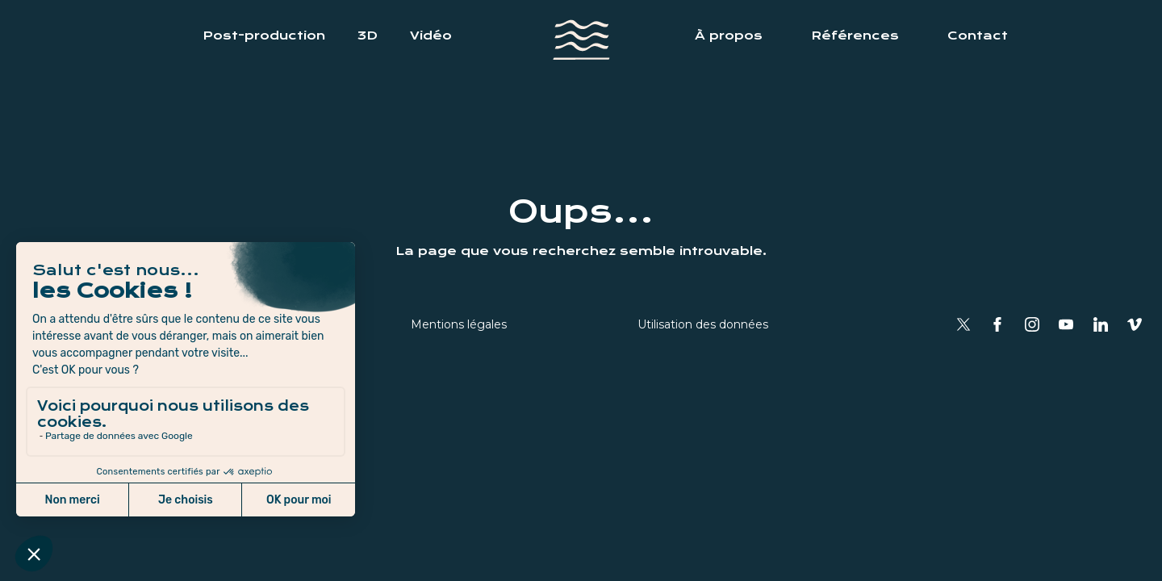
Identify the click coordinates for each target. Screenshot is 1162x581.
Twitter (963, 324)
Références (855, 35)
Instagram (1032, 324)
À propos (729, 35)
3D (367, 35)
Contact (977, 35)
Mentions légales (459, 324)
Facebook (997, 324)
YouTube (1066, 324)
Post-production (264, 35)
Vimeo (1134, 324)
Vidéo (431, 35)
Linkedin (1100, 324)
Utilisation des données (702, 324)
